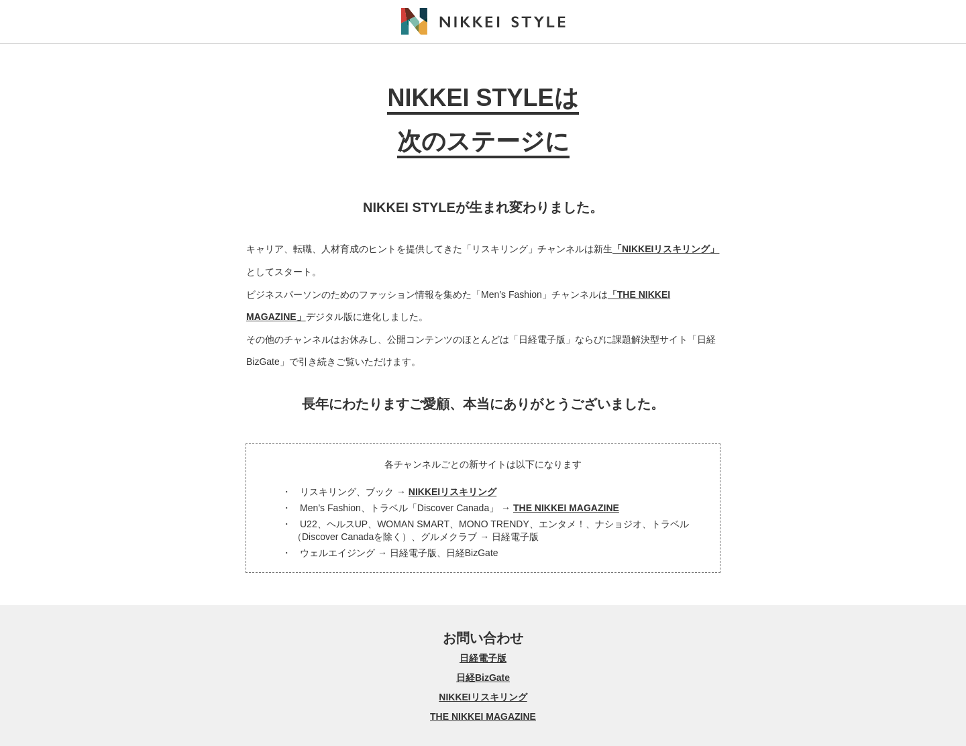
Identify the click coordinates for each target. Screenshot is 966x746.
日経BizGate (483, 677)
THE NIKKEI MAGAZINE (566, 507)
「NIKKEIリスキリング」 (665, 249)
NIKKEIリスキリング (452, 491)
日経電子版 (483, 658)
